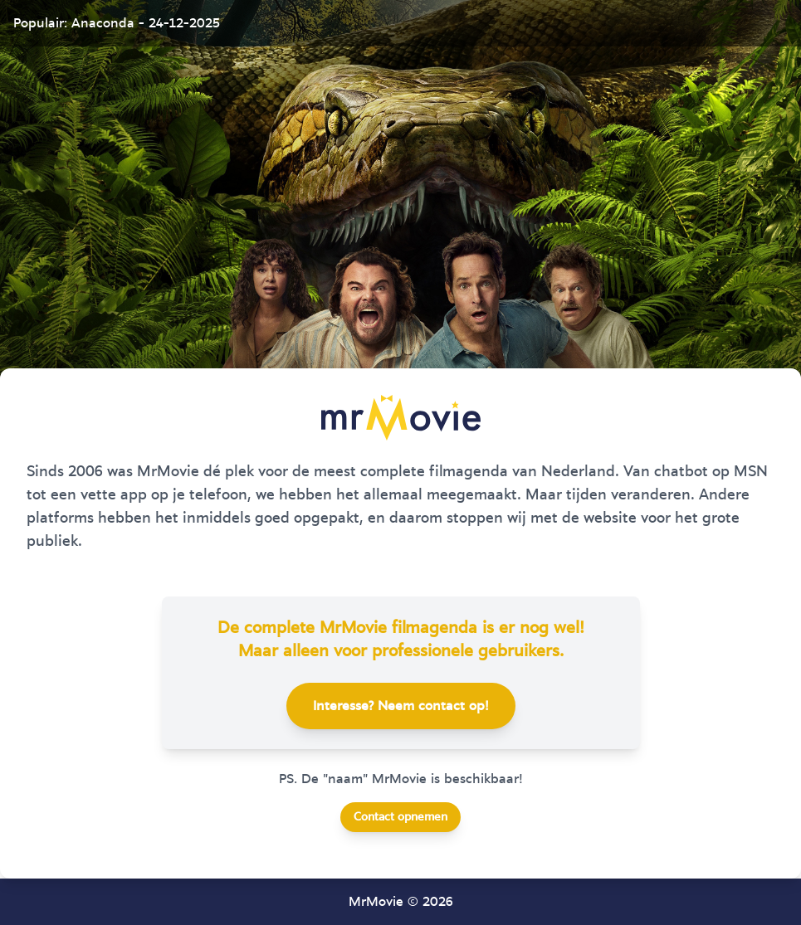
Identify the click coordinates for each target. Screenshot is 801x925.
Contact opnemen (400, 817)
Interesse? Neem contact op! (401, 706)
